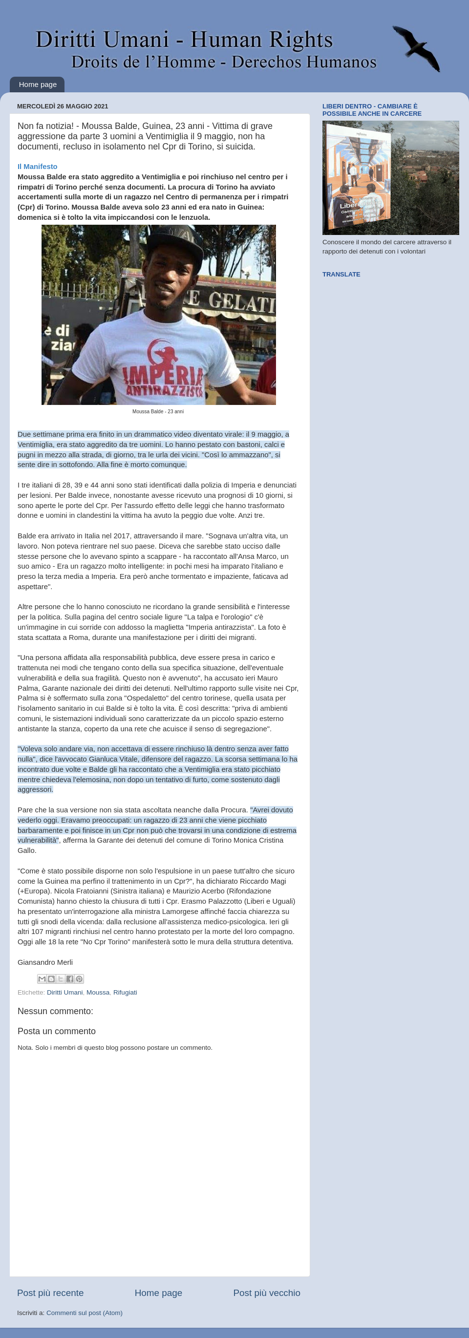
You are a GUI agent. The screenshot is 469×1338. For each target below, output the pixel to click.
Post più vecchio (266, 1293)
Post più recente (50, 1293)
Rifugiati (125, 992)
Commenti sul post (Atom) (84, 1313)
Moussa (97, 992)
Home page (38, 84)
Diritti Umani (65, 992)
